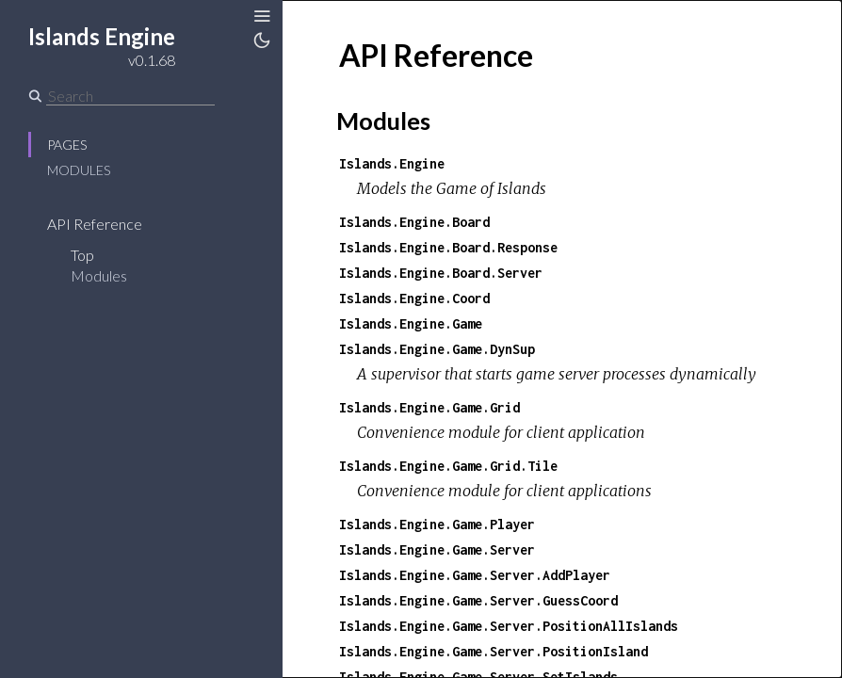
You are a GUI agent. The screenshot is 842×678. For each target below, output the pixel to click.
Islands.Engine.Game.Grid (429, 407)
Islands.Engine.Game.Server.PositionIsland (493, 651)
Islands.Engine (392, 163)
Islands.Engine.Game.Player (437, 524)
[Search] (130, 96)
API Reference (94, 224)
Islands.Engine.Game (410, 323)
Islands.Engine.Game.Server (437, 549)
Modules (78, 170)
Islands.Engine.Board (414, 222)
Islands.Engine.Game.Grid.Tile (448, 466)
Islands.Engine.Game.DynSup (437, 349)
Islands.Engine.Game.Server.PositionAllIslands (508, 626)
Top (82, 255)
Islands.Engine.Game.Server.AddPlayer (474, 575)
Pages (67, 145)
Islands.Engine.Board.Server (440, 273)
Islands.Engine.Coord (414, 298)
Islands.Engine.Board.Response (448, 247)
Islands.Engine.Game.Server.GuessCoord (478, 600)
